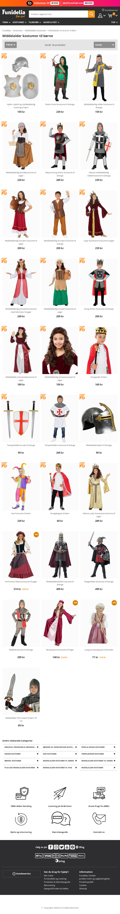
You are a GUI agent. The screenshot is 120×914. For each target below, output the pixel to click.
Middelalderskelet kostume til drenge (60, 583)
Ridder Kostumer (13, 754)
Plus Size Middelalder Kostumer (20, 769)
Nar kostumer (50, 754)
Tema (5, 22)
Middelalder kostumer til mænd (59, 762)
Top (113, 22)
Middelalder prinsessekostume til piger (21, 379)
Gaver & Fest (50, 22)
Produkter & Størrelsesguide (57, 883)
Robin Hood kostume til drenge (60, 104)
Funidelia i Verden (87, 877)
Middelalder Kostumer (35, 30)
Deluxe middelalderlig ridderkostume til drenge (98, 174)
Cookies (83, 886)
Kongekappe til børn (59, 513)
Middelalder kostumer (93, 769)
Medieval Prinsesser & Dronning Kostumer (22, 747)
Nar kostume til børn (21, 513)
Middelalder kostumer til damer (97, 762)
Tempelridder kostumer (93, 754)
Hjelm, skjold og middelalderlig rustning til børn (21, 106)
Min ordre (48, 877)
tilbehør (34, 22)
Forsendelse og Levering (55, 880)
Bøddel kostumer (13, 762)
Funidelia (6, 30)
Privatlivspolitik (86, 883)
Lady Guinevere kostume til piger (99, 240)
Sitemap (83, 890)
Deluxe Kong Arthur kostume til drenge (60, 174)
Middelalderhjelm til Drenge (99, 445)
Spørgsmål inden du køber (56, 890)
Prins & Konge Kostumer (93, 747)
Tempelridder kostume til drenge (60, 445)
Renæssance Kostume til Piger (60, 649)
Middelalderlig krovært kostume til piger (21, 242)
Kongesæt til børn (99, 377)
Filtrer (9, 44)
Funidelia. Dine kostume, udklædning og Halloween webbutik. (13, 14)
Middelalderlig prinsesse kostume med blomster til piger (21, 310)
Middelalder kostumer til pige (58, 769)
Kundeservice (21, 875)
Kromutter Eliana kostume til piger (21, 581)
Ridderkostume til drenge (21, 649)
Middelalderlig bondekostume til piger (21, 174)
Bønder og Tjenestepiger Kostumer (60, 747)
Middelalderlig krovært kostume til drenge (60, 242)
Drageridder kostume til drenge (98, 581)
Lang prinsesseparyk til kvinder (99, 649)
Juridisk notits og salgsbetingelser (94, 880)
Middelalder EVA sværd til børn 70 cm (21, 719)
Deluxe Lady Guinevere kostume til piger (99, 515)
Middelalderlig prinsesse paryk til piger (60, 379)
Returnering (49, 886)
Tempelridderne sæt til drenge (21, 445)
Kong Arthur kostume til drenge (99, 308)
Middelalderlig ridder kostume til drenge (99, 106)
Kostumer (18, 22)
